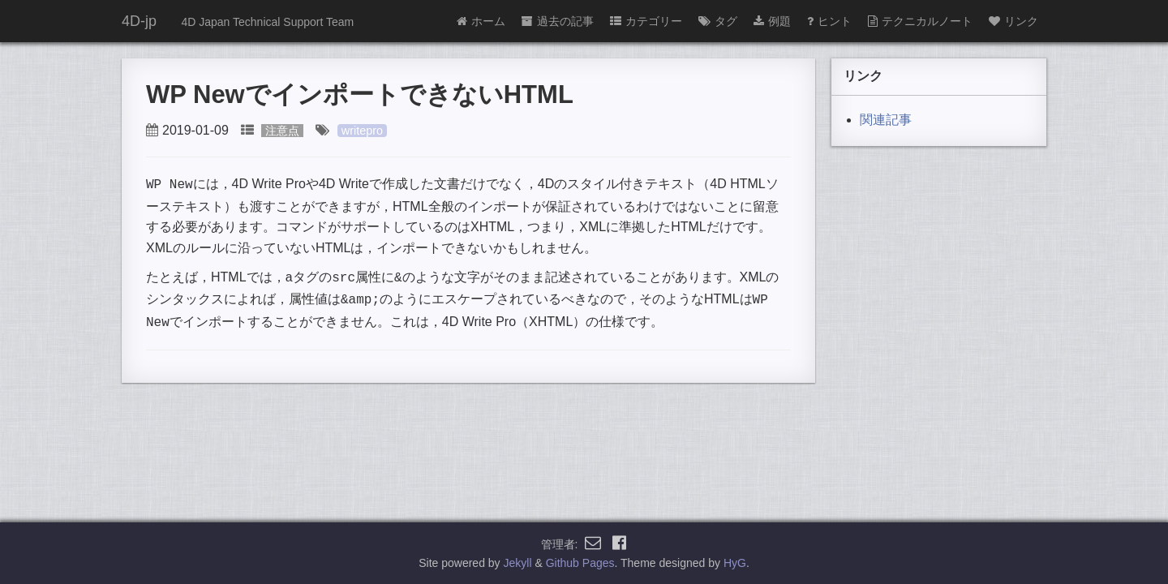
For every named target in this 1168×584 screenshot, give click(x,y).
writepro (362, 130)
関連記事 (886, 120)
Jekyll (518, 562)
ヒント (829, 21)
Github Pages (580, 562)
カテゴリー (646, 21)
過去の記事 (558, 21)
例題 (772, 21)
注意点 (282, 130)
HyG (735, 562)
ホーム (481, 21)
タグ (717, 21)
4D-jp (139, 21)
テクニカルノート (920, 21)
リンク (1013, 21)
